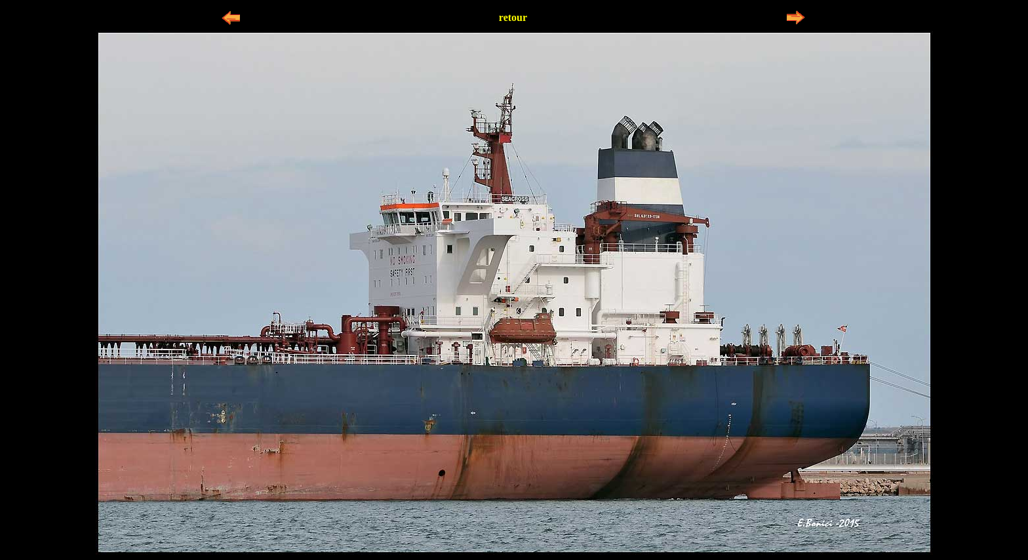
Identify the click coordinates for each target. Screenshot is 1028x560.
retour (513, 17)
